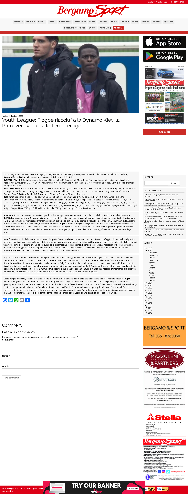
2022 (150, 288)
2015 (150, 305)
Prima (92, 22)
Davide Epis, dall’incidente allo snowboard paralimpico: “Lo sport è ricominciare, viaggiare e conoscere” (163, 204)
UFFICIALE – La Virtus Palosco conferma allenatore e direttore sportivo (164, 230)
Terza (114, 22)
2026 (150, 248)
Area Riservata (162, 2)
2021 (150, 290)
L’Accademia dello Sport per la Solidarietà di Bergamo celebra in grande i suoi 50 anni (163, 213)
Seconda (103, 22)
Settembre (153, 260)
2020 (150, 293)
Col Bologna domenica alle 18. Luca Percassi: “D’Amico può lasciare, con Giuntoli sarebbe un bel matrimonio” (163, 217)
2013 (150, 310)
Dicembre (153, 253)
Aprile (151, 273)
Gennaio (152, 280)
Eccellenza (65, 22)
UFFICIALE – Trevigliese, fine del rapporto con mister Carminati (161, 195)
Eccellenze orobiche (74, 28)
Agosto (152, 263)
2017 (150, 300)
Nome (5, 355)
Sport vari (168, 22)
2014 (150, 308)
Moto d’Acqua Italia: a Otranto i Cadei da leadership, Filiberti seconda (164, 222)
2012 (150, 313)
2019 (150, 295)
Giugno (152, 268)
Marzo (151, 275)
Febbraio (152, 278)
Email (5, 366)
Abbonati (118, 28)
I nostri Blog (105, 28)
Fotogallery (150, 2)
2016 (150, 303)
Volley (135, 22)
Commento (7, 339)
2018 (150, 298)
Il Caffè (92, 28)
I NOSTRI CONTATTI (176, 2)
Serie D (52, 22)
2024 (150, 283)
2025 (150, 250)
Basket (145, 22)
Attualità (30, 22)
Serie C (41, 22)
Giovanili (124, 22)
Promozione (80, 22)
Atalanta (18, 22)
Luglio (151, 265)
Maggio (152, 270)
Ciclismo (156, 22)
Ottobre (152, 258)
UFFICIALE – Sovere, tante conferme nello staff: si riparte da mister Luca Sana (163, 200)
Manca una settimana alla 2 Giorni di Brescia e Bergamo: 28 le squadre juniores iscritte (163, 235)
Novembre (153, 255)
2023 (150, 285)
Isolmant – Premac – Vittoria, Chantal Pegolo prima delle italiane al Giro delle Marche (162, 208)
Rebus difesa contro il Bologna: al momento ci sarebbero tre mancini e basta (163, 226)
